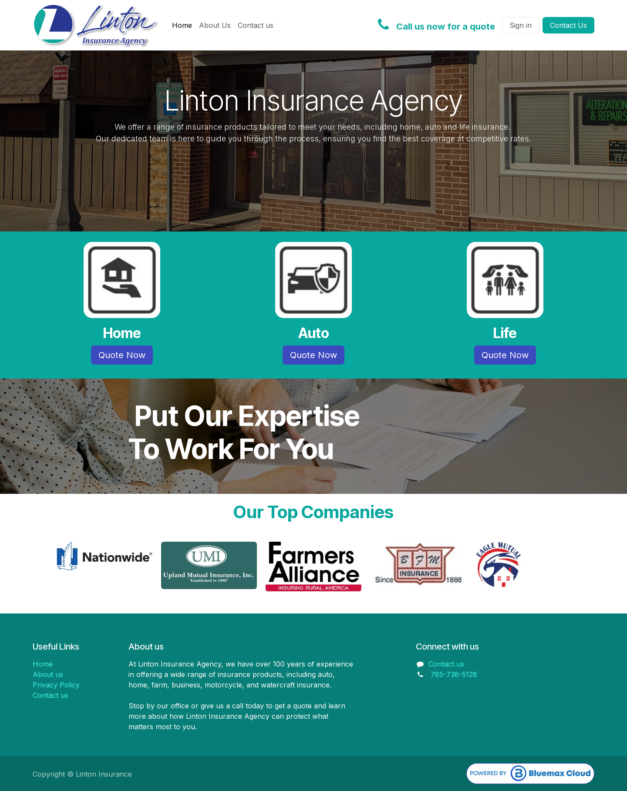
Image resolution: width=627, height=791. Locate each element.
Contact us (50, 695)
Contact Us (568, 25)
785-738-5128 (454, 674)
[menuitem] (182, 25)
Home (43, 664)
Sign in (520, 25)
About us (48, 674)
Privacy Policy (56, 684)
